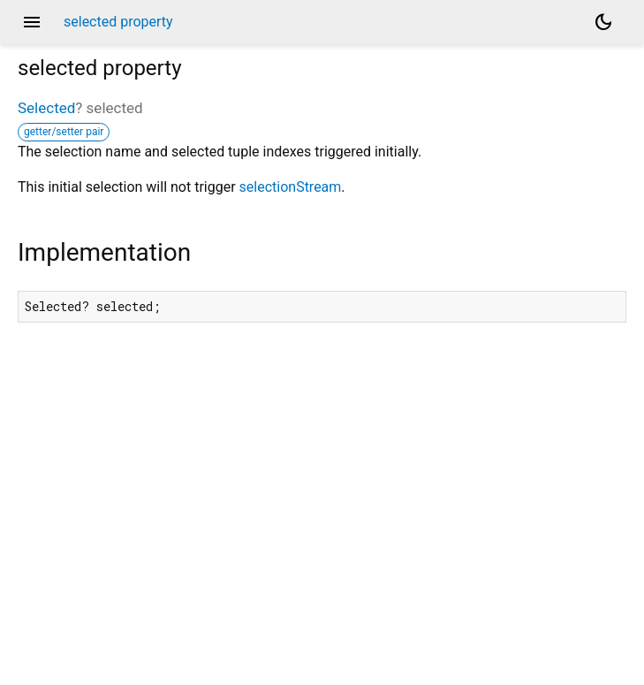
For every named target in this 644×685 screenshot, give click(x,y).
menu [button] (31, 22)
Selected (46, 108)
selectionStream (290, 187)
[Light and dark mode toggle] (603, 22)
